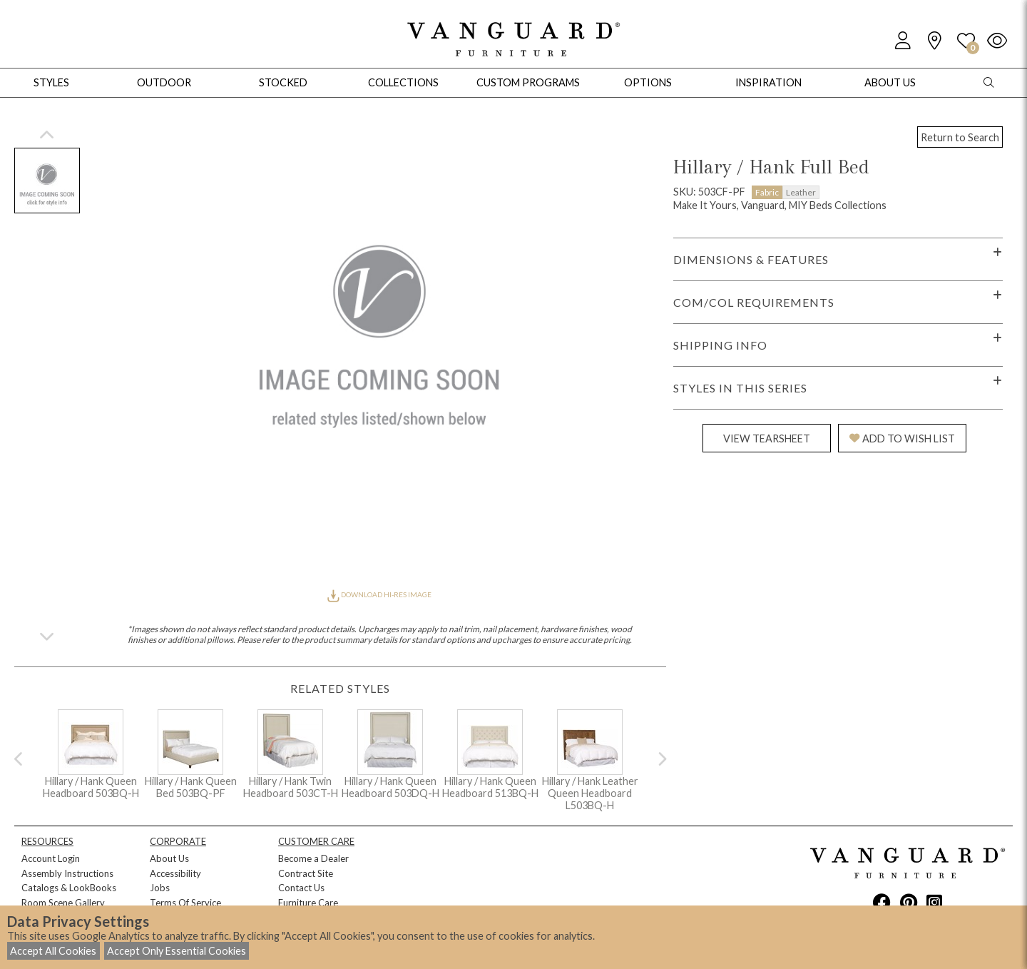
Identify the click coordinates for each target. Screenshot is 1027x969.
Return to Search (960, 137)
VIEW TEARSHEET (766, 438)
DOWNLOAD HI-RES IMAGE (379, 594)
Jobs (160, 887)
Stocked (283, 82)
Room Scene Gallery (63, 902)
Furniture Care (308, 902)
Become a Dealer (313, 858)
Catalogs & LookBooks (68, 887)
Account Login (50, 858)
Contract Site (305, 873)
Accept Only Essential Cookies (176, 951)
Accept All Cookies (53, 951)
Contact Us (301, 887)
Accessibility (175, 873)
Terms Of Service (185, 902)
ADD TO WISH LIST (902, 438)
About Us (169, 858)
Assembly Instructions (67, 873)
